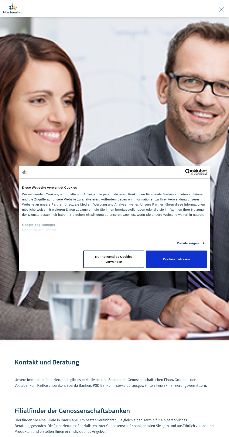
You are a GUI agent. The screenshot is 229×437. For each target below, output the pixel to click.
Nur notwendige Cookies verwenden (114, 259)
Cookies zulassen (176, 259)
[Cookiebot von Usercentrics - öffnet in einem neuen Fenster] (188, 172)
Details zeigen (188, 243)
